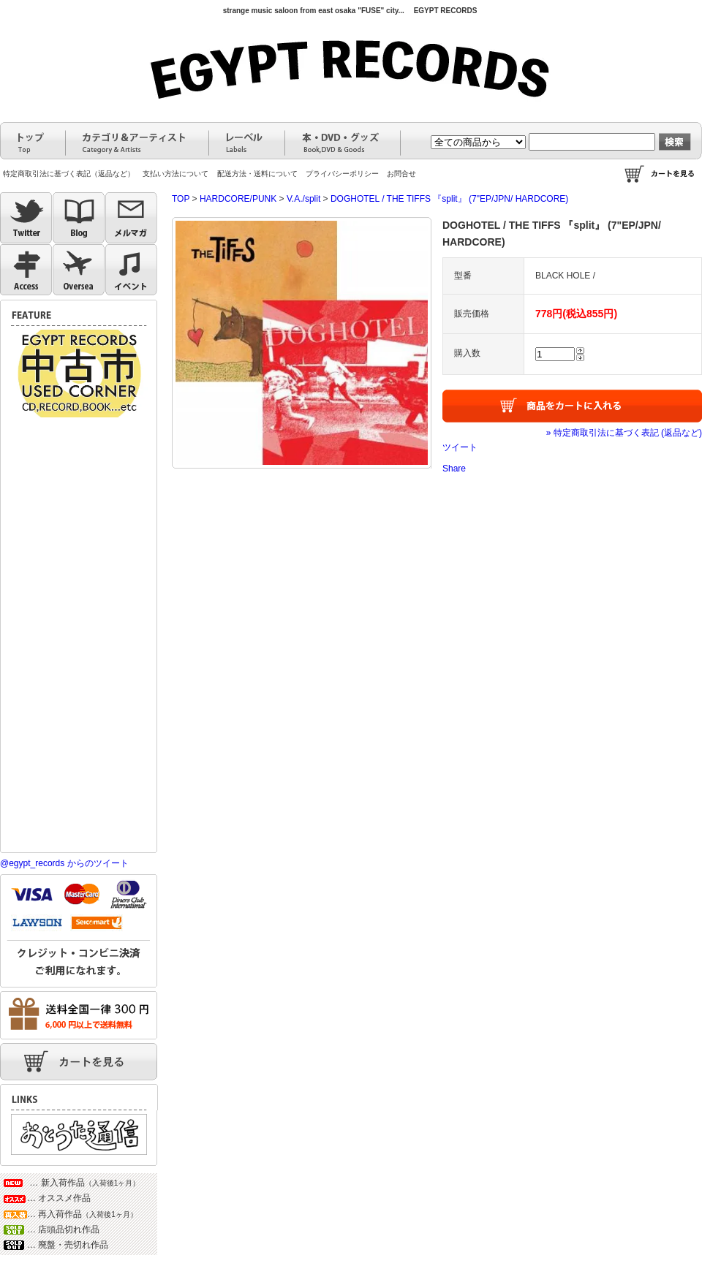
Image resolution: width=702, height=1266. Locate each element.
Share (454, 468)
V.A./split (303, 199)
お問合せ (401, 174)
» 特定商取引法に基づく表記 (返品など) (624, 433)
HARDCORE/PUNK (238, 199)
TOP (180, 199)
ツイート (460, 447)
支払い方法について (175, 174)
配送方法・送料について (257, 174)
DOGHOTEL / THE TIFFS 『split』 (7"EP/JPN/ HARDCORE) (449, 199)
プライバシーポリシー (342, 174)
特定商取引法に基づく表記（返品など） (69, 174)
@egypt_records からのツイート (64, 863)
